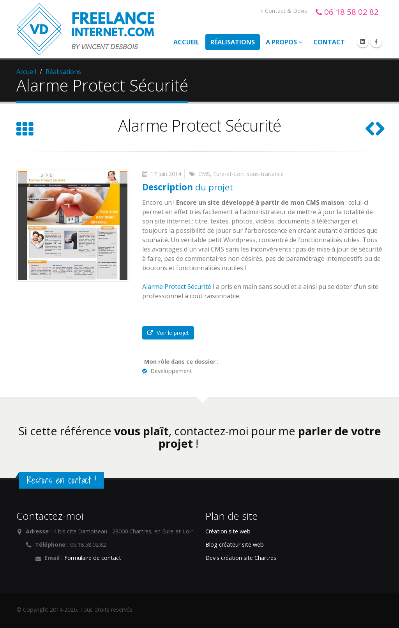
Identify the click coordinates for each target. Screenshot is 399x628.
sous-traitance (265, 174)
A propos (284, 42)
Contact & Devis (284, 10)
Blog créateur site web (234, 544)
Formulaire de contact (92, 557)
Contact (329, 42)
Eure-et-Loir (228, 174)
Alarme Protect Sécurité (176, 286)
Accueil (186, 42)
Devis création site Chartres (240, 557)
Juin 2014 (169, 174)
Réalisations (232, 42)
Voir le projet (168, 332)
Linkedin (363, 41)
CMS (204, 174)
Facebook (376, 41)
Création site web (228, 531)
